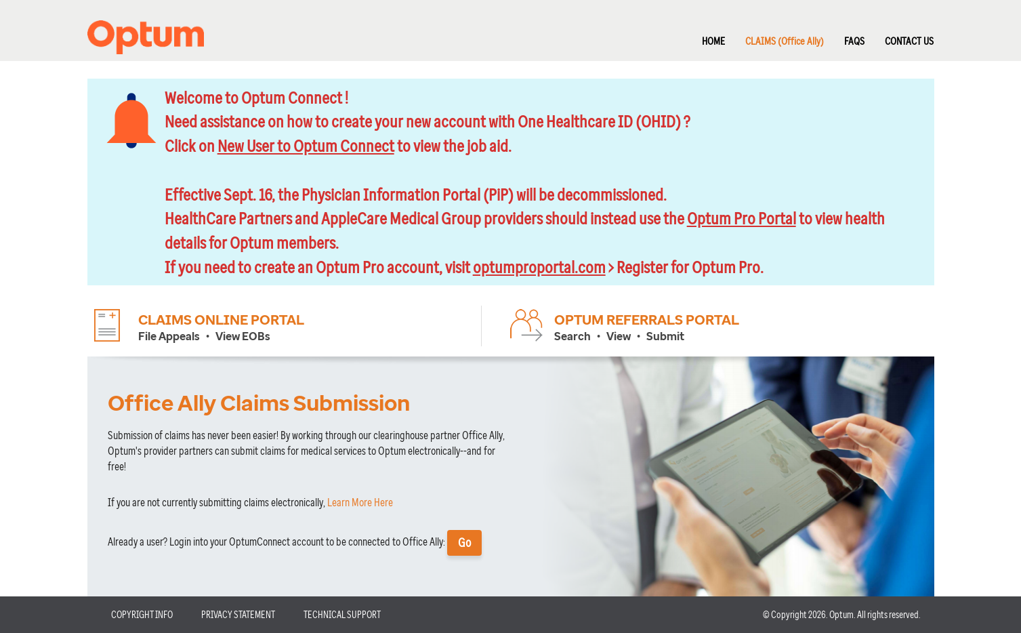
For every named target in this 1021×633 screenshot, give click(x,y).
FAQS (854, 40)
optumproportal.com (539, 266)
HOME (713, 40)
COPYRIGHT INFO (142, 614)
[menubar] (808, 36)
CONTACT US (909, 40)
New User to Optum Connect (305, 145)
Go (464, 542)
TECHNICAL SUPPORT (342, 614)
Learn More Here (360, 502)
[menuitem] (703, 36)
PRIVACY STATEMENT (238, 614)
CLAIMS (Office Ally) (784, 40)
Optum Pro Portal (741, 217)
